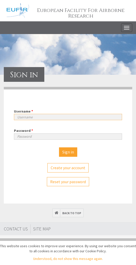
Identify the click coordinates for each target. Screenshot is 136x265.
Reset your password (68, 181)
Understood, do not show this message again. (68, 258)
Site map (42, 229)
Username (23, 111)
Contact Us (16, 229)
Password (23, 130)
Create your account (68, 167)
